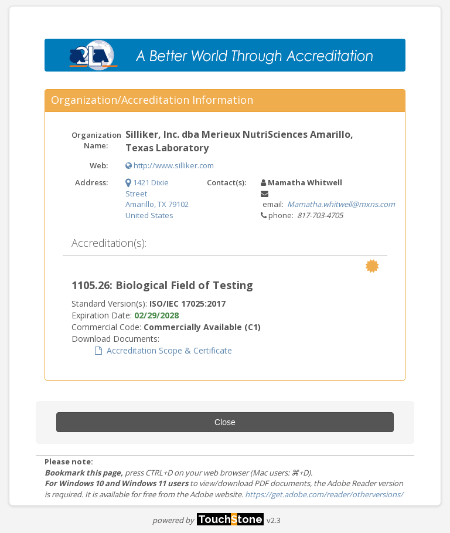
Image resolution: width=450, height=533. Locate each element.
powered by (208, 520)
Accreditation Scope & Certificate (163, 350)
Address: (91, 182)
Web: (99, 165)
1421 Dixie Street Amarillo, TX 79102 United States (157, 198)
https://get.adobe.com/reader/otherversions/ (324, 494)
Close (225, 422)
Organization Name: (94, 140)
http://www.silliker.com (169, 165)
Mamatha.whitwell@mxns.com (341, 204)
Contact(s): (226, 182)
